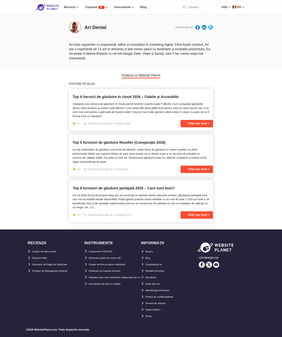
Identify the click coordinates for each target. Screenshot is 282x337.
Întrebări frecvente (157, 270)
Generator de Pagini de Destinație (55, 264)
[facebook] (202, 265)
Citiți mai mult (197, 123)
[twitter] (209, 265)
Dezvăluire (152, 277)
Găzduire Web (41, 257)
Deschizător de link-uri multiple (110, 290)
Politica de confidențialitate (164, 296)
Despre (150, 251)
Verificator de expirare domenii (110, 270)
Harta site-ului (155, 283)
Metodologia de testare (161, 290)
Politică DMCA (155, 309)
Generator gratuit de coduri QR (110, 257)
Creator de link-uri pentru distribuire (113, 264)
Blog (148, 257)
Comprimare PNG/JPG (104, 251)
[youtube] (216, 265)
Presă (149, 316)
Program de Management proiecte (55, 270)
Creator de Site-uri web (47, 251)
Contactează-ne (156, 264)
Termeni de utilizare (158, 303)
